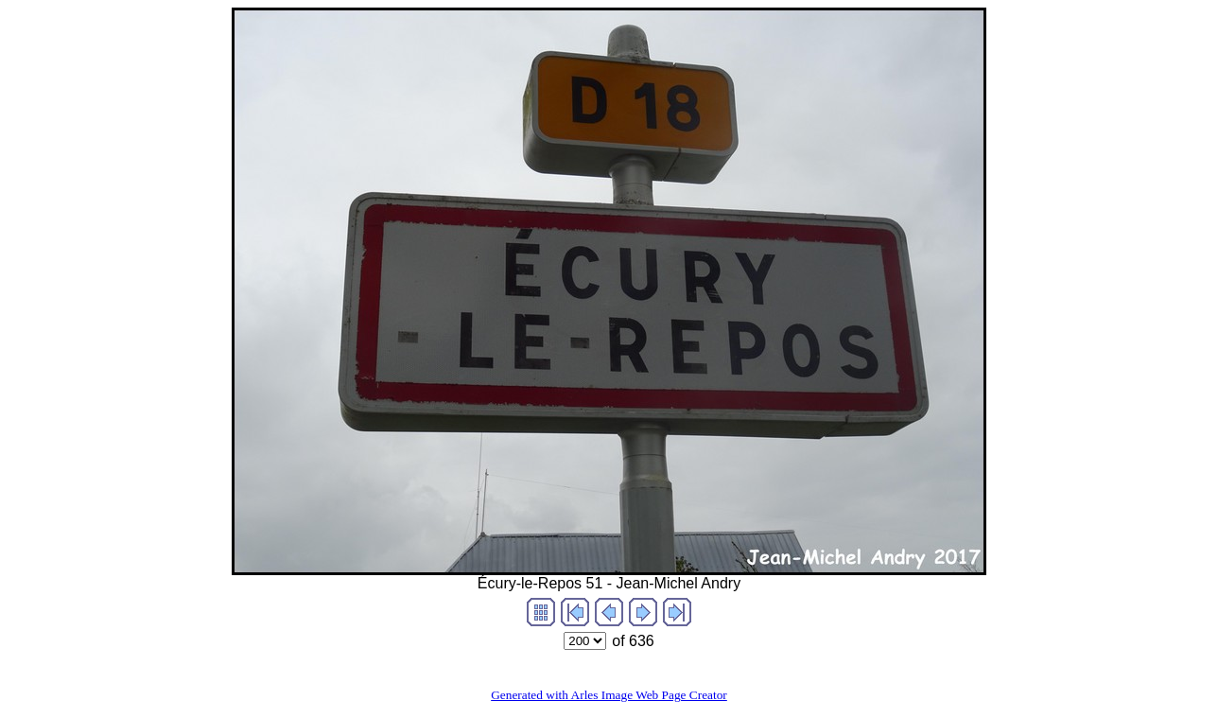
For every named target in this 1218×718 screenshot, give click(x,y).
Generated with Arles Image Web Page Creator (609, 695)
